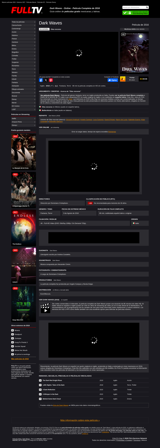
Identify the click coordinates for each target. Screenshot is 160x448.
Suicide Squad (20, 346)
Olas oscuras (56, 29)
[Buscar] (135, 7)
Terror (14, 69)
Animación (15, 86)
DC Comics (16, 106)
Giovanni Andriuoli (72, 120)
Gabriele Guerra (134, 120)
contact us (85, 433)
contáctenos (105, 432)
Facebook (113, 80)
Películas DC (41, 2)
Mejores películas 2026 (9, 2)
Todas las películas (18, 22)
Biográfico (15, 52)
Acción (14, 32)
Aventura (15, 42)
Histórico (15, 35)
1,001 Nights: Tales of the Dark (53, 385)
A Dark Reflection (49, 390)
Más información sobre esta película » (80, 420)
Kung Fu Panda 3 (21, 342)
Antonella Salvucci (55, 121)
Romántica (15, 66)
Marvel (14, 103)
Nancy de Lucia (121, 120)
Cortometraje (16, 29)
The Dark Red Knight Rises (52, 380)
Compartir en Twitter (46, 80)
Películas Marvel (31, 2)
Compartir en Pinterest (51, 80)
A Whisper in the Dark (50, 394)
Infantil (14, 79)
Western (14, 72)
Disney (14, 99)
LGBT (14, 109)
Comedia (15, 55)
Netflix (14, 118)
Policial (14, 39)
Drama (14, 49)
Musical (14, 96)
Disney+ (14, 125)
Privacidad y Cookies (124, 440)
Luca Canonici (98, 120)
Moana (17, 330)
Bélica (14, 45)
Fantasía (15, 82)
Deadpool (18, 334)
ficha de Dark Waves (60, 405)
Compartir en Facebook (41, 80)
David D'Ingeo (109, 120)
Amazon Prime (17, 122)
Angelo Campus (86, 120)
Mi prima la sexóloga (22, 354)
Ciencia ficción (17, 25)
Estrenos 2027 (21, 2)
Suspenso (15, 62)
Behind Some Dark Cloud (52, 399)
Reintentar (112, 132)
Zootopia (18, 338)
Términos (136, 440)
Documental (16, 92)
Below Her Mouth (21, 350)
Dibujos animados (18, 89)
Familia (14, 76)
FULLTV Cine (117, 438)
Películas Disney (51, 2)
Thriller (14, 59)
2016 (70, 99)
